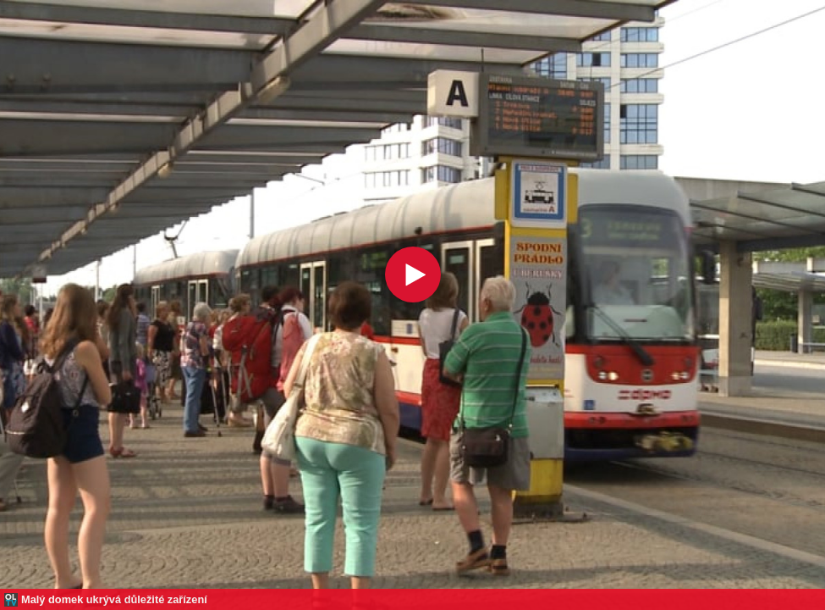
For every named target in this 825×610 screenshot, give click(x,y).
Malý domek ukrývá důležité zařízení (114, 599)
